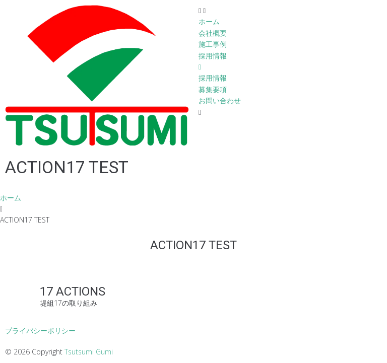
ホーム (10, 197)
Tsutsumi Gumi (88, 351)
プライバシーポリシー (40, 330)
